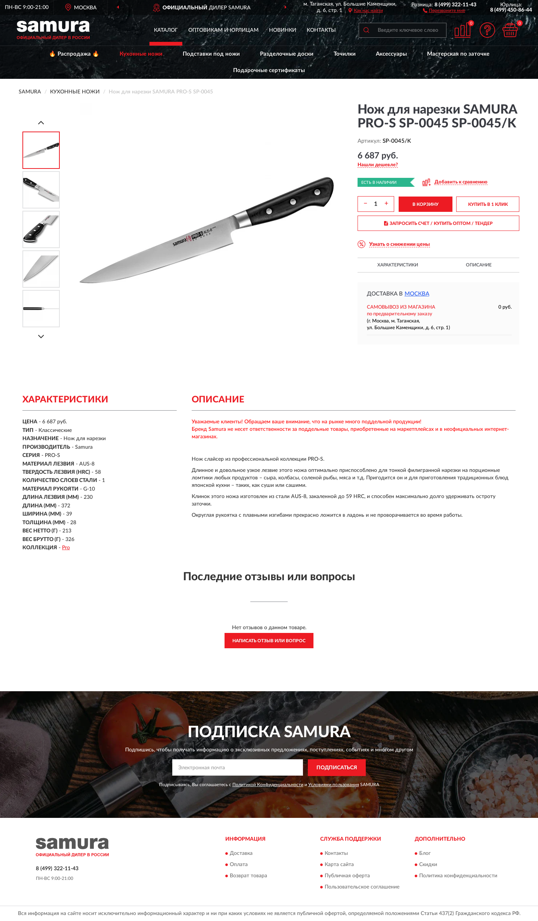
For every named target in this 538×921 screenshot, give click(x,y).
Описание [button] (479, 265)
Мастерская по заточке (458, 54)
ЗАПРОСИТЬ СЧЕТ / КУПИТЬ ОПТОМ (438, 223)
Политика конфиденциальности (458, 876)
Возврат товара (248, 876)
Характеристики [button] (397, 265)
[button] (444, 10)
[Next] (41, 336)
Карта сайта (339, 865)
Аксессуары (391, 54)
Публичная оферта (347, 876)
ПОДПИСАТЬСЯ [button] (336, 767)
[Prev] (41, 122)
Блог (425, 853)
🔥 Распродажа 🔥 (74, 54)
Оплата (239, 865)
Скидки (428, 865)
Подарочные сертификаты (269, 70)
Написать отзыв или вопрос (269, 641)
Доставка (241, 853)
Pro (66, 547)
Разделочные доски (286, 54)
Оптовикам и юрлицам (223, 30)
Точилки (345, 54)
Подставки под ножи (211, 54)
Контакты (321, 30)
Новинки (282, 30)
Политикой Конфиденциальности (267, 784)
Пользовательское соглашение (362, 887)
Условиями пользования (333, 784)
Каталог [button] (166, 30)
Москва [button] (417, 294)
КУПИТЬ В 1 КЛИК (488, 204)
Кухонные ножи (141, 54)
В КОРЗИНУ (425, 204)
